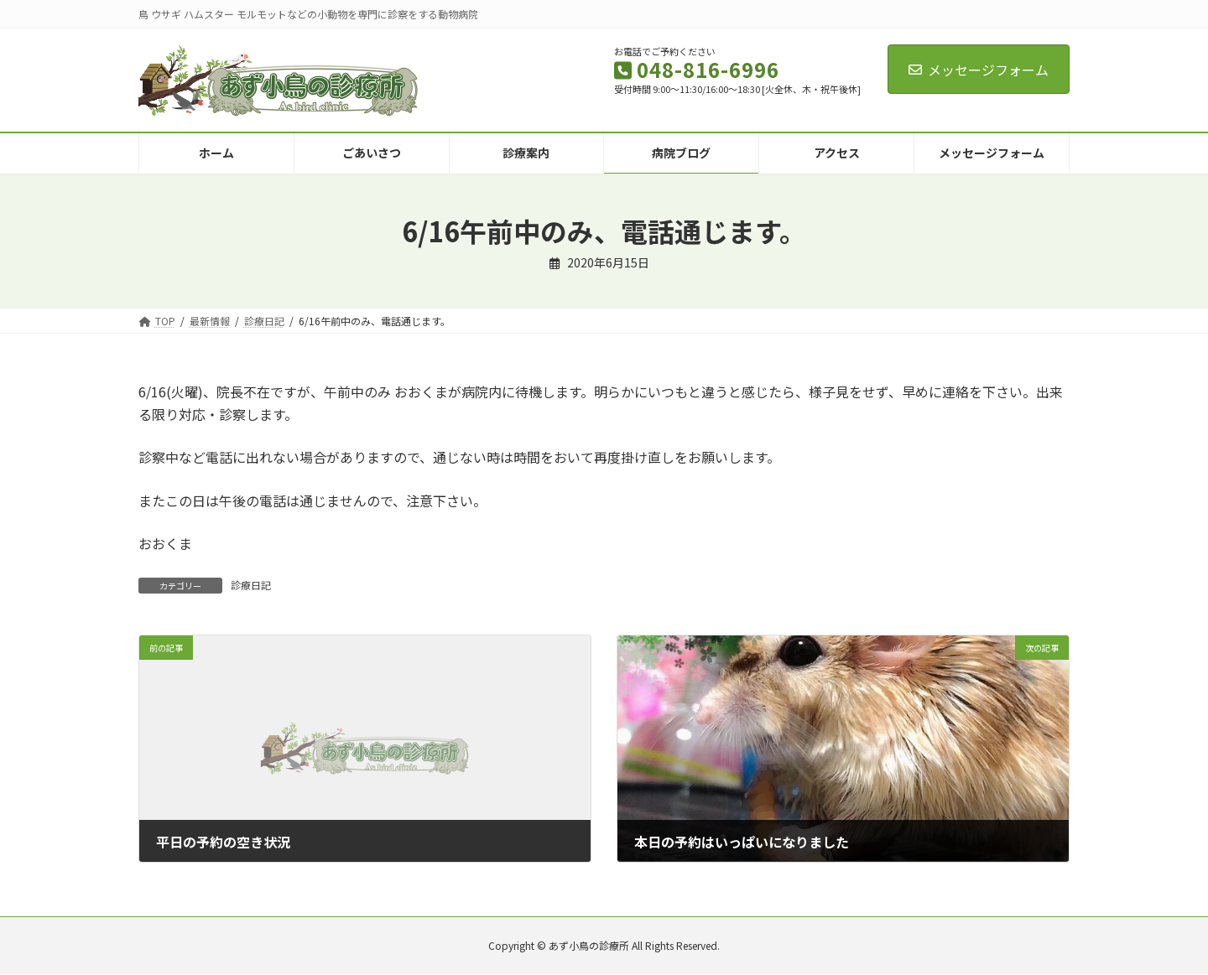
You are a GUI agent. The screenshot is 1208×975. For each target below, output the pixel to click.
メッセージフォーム (979, 70)
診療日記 (251, 585)
